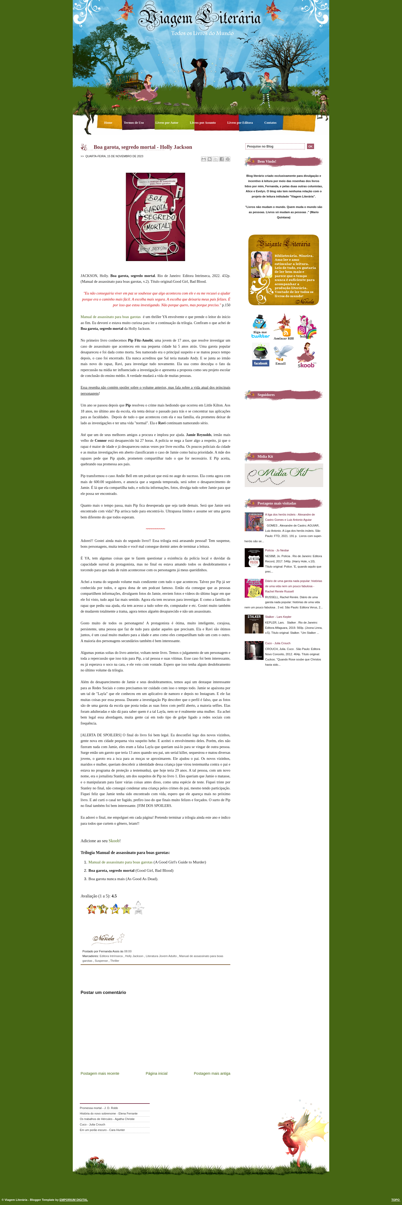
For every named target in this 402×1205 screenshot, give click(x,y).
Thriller (114, 960)
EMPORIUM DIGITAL (73, 1199)
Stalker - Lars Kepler (278, 616)
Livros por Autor (167, 123)
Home (108, 123)
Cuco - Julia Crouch (278, 643)
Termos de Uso (134, 123)
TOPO (395, 1199)
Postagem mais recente (100, 1073)
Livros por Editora (240, 123)
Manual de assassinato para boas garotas (111, 317)
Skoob (114, 841)
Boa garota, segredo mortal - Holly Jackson (143, 147)
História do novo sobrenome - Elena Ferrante (109, 1113)
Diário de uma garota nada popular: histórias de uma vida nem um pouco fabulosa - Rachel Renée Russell (293, 586)
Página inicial (157, 1073)
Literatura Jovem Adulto (161, 956)
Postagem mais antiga (212, 1073)
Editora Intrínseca (112, 956)
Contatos (270, 123)
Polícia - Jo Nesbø (277, 550)
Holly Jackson (134, 956)
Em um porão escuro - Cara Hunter (102, 1130)
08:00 (127, 951)
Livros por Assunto (203, 123)
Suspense (102, 960)
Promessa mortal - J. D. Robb (99, 1108)
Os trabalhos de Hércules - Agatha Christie (107, 1119)
